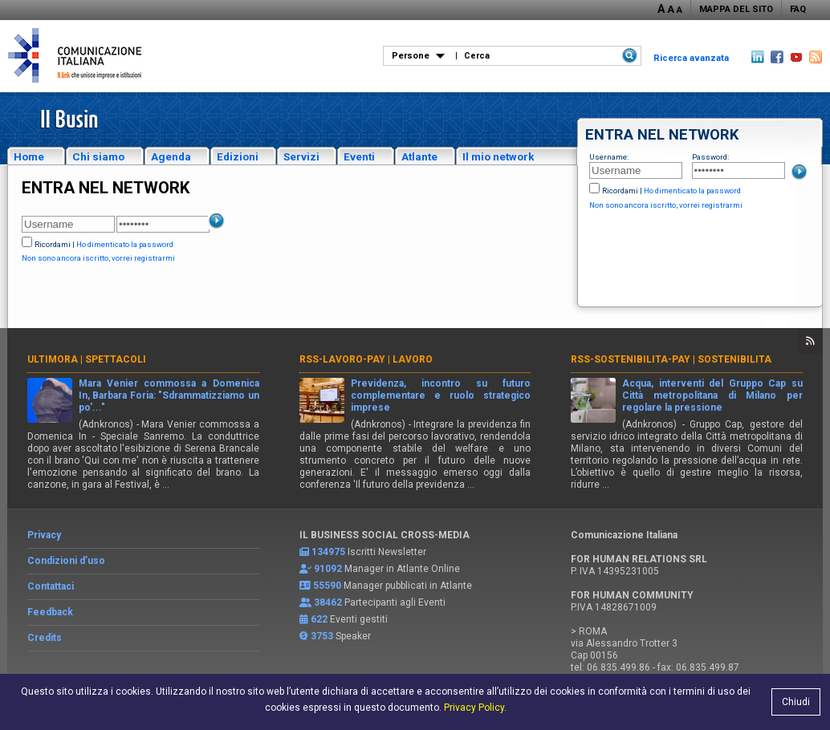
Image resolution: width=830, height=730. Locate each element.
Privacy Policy (474, 707)
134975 (328, 552)
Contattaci (50, 586)
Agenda (171, 156)
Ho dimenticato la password (692, 190)
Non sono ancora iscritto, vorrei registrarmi (666, 205)
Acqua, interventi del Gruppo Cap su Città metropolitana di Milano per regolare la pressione (712, 395)
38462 (328, 602)
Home (29, 156)
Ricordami (620, 190)
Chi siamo (98, 156)
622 (319, 619)
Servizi (301, 156)
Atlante (419, 156)
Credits (44, 637)
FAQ (798, 9)
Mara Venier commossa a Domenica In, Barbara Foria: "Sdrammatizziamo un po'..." (169, 395)
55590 (327, 585)
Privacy (44, 535)
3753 (322, 636)
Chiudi (796, 702)
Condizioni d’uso (66, 560)
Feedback (50, 612)
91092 (328, 568)
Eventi (359, 156)
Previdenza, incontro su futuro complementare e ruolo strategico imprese (441, 395)
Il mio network (498, 156)
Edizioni (237, 156)
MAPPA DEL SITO (736, 9)
